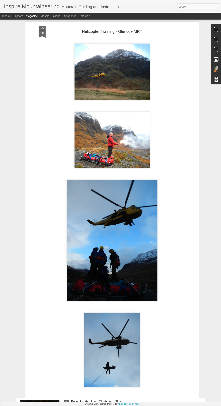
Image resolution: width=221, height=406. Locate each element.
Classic (6, 16)
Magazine (32, 16)
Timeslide (84, 16)
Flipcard (18, 16)
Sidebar (56, 16)
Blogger (122, 404)
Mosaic (44, 16)
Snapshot (70, 16)
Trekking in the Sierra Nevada (91, 357)
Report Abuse (134, 404)
